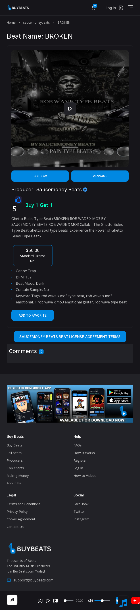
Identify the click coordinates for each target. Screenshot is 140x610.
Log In (78, 468)
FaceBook (80, 504)
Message (99, 176)
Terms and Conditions (23, 504)
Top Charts (15, 468)
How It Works (84, 452)
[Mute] (90, 600)
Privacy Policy (17, 511)
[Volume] (102, 601)
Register (80, 460)
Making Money (18, 475)
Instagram (81, 519)
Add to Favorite (32, 315)
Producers (15, 460)
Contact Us (15, 526)
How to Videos (84, 475)
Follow (40, 176)
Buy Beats (15, 445)
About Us (14, 483)
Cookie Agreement (21, 519)
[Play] (47, 600)
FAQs (77, 445)
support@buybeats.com (30, 580)
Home (11, 22)
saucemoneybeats (36, 22)
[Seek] (68, 601)
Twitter (79, 511)
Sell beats (14, 452)
